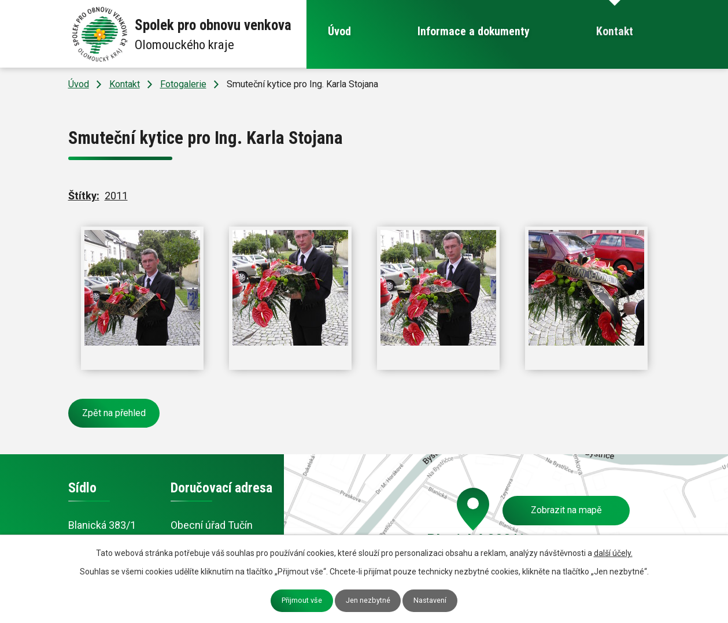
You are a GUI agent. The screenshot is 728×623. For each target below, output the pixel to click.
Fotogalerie (183, 84)
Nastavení (429, 600)
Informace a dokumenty (473, 31)
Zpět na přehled (114, 412)
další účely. (613, 553)
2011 (116, 196)
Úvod (339, 31)
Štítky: (83, 196)
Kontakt (614, 31)
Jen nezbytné (368, 600)
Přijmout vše (302, 600)
